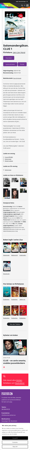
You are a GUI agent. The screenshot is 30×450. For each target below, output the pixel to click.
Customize (15, 442)
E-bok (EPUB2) (9, 157)
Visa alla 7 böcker (15, 324)
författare (7, 383)
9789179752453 (7, 227)
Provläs (22, 64)
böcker (19, 380)
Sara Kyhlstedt (17, 78)
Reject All (15, 446)
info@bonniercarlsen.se (9, 415)
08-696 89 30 (6, 409)
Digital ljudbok (9, 161)
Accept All (15, 438)
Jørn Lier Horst (19, 52)
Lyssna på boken (10, 64)
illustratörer (20, 383)
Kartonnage (8, 159)
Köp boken (9, 58)
